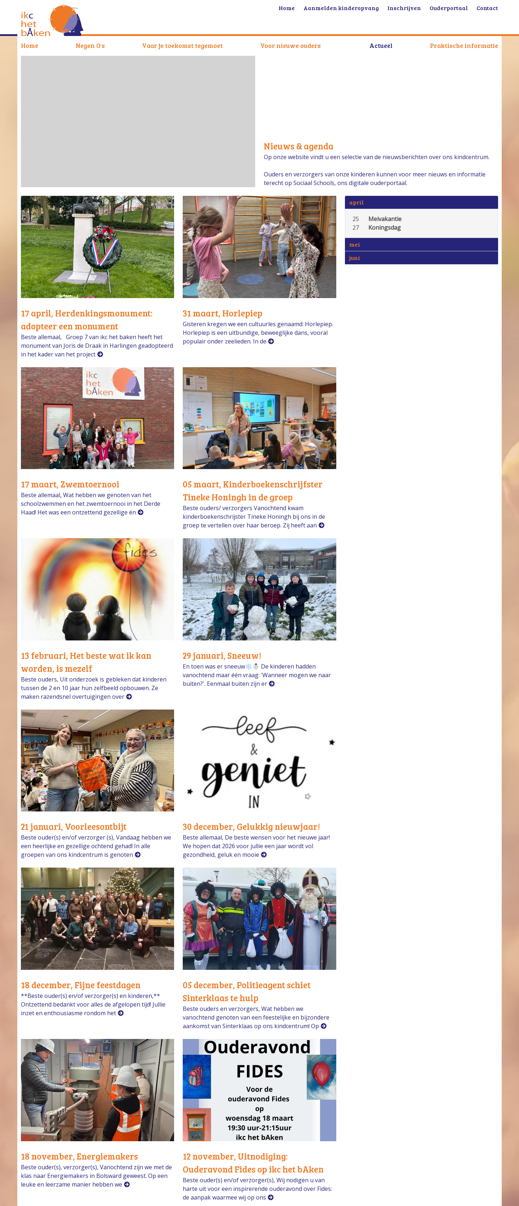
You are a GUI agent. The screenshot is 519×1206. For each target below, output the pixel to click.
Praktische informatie (464, 45)
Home (29, 45)
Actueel (380, 45)
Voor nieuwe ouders (290, 45)
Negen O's (90, 45)
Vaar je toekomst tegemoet (182, 45)
